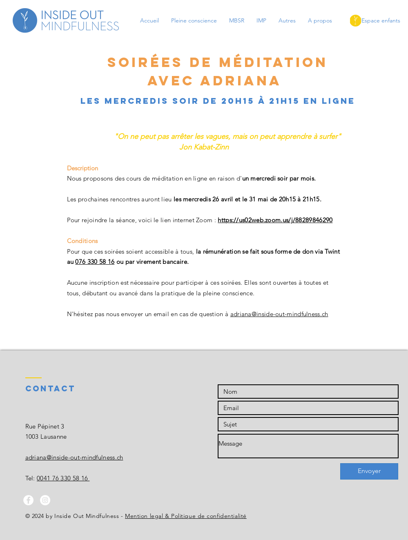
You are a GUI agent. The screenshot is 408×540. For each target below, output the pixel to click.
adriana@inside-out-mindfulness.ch (279, 314)
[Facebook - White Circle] (28, 500)
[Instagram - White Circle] (45, 500)
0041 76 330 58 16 (63, 478)
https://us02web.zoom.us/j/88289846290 (275, 220)
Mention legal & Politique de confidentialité (186, 516)
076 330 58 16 (94, 262)
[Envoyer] (369, 471)
